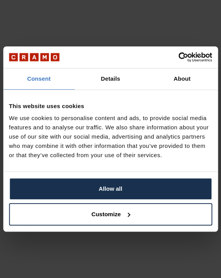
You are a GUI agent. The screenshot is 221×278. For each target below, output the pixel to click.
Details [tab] (110, 78)
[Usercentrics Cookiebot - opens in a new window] (178, 57)
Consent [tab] (39, 78)
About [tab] (182, 78)
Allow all (110, 188)
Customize (110, 214)
